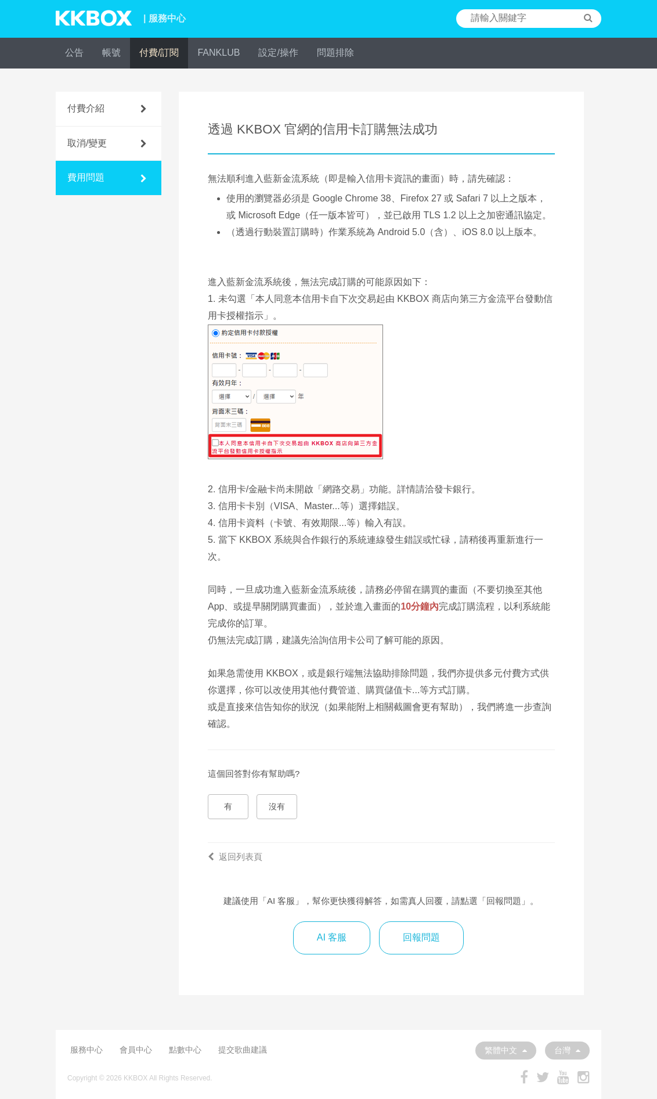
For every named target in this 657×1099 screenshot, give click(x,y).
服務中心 (86, 1049)
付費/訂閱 (159, 52)
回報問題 (421, 937)
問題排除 (335, 52)
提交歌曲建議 (242, 1049)
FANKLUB (218, 52)
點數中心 (185, 1049)
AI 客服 (332, 937)
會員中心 (136, 1049)
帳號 (111, 52)
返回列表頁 (235, 857)
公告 (74, 52)
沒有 (277, 806)
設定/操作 (278, 52)
